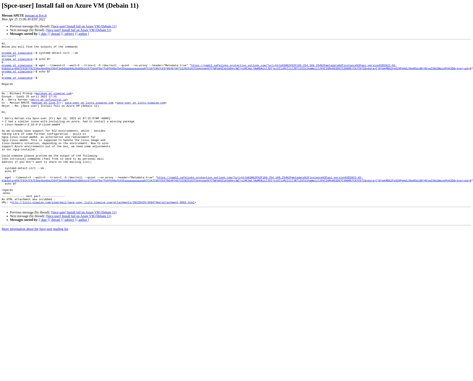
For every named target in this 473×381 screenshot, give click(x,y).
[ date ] (44, 34)
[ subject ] (69, 34)
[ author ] (83, 34)
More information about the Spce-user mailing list (35, 261)
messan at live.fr (36, 15)
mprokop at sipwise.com (53, 104)
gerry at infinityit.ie (48, 111)
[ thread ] (55, 34)
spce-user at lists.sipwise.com (89, 115)
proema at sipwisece (17, 55)
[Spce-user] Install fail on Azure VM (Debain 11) (83, 26)
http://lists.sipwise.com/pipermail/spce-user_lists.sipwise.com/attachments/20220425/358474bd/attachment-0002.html (102, 234)
